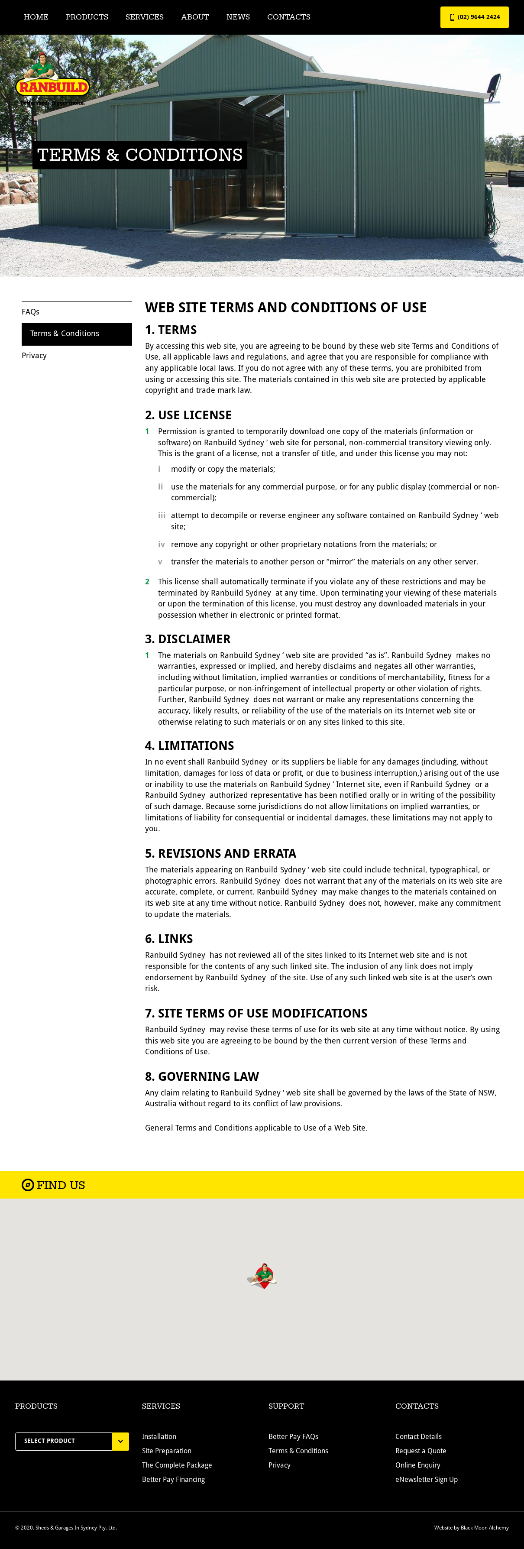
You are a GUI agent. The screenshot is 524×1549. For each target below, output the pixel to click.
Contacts (289, 17)
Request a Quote (420, 1455)
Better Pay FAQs (293, 1441)
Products (87, 17)
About (195, 17)
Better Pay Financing (173, 1484)
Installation (159, 1441)
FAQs (30, 314)
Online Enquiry (417, 1469)
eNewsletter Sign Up (426, 1484)
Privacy (34, 358)
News (238, 17)
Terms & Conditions (64, 336)
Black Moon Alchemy (485, 1531)
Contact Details (418, 1441)
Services (145, 17)
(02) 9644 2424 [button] (474, 17)
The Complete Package (177, 1469)
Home (36, 17)
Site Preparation (166, 1455)
